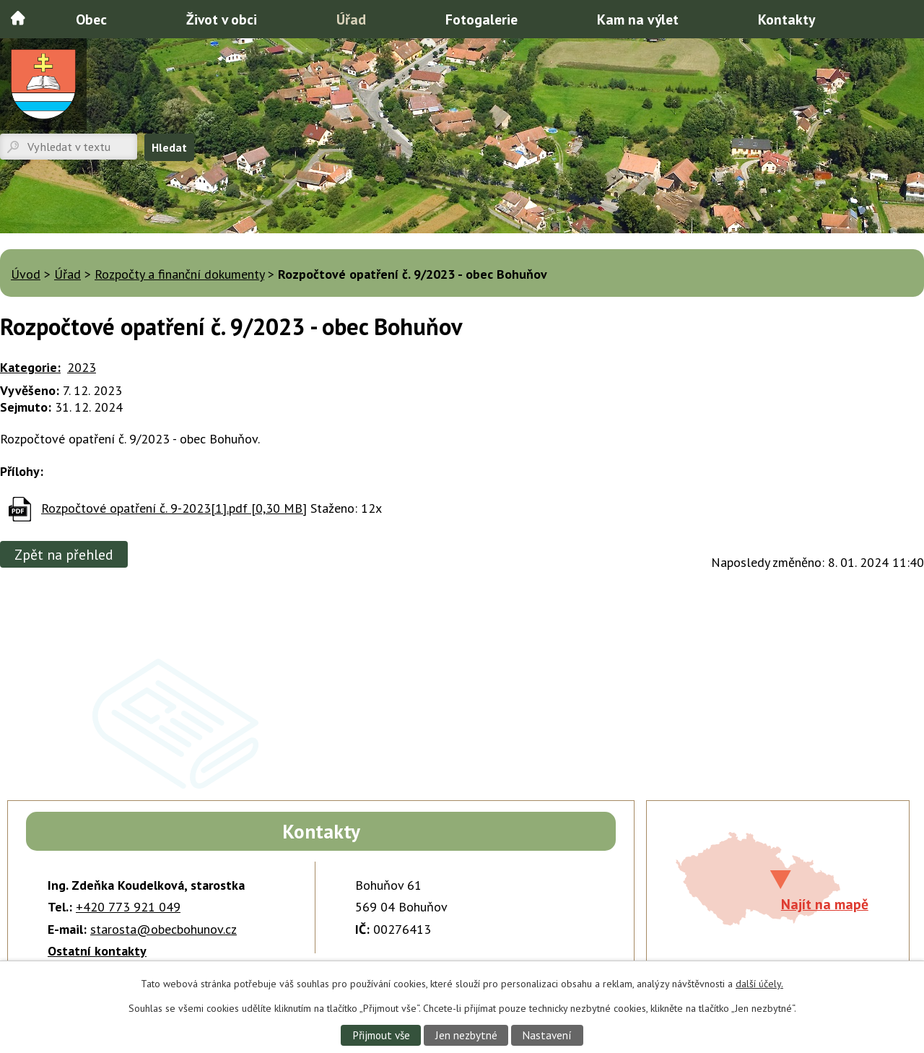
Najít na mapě (824, 904)
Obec (91, 19)
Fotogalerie (481, 19)
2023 (81, 367)
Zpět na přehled (63, 554)
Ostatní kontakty (97, 950)
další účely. (759, 983)
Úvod (18, 18)
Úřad (351, 19)
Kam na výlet (638, 19)
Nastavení (547, 1035)
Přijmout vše (381, 1035)
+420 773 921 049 (128, 906)
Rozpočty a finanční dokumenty (179, 274)
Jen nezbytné (466, 1035)
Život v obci (221, 19)
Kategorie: (30, 367)
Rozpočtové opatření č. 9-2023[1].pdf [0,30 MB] (174, 508)
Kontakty (786, 19)
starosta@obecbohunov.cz (163, 929)
